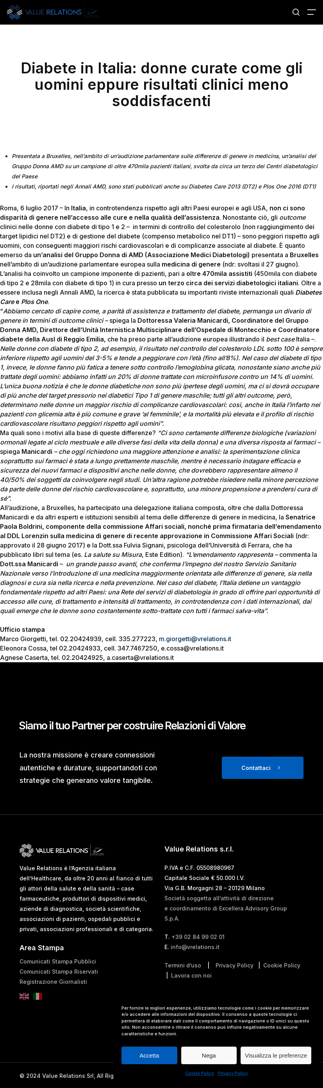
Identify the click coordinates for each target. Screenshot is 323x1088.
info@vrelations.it (195, 947)
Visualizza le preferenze (276, 1055)
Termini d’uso (182, 965)
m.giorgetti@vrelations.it (195, 639)
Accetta (149, 1055)
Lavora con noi (191, 975)
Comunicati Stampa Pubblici (58, 961)
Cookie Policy (199, 1073)
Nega (209, 1055)
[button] (311, 12)
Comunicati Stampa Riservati (59, 971)
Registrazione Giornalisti (53, 981)
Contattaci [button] (256, 767)
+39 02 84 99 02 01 (198, 936)
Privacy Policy (233, 1073)
